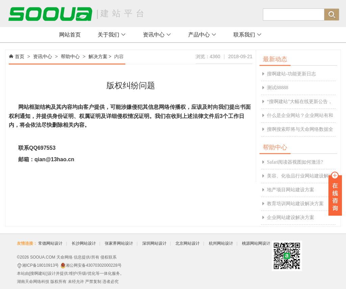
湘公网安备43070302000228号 (93, 265)
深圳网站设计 (154, 243)
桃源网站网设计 (256, 243)
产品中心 (202, 35)
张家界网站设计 (119, 243)
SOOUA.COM (42, 257)
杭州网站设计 (221, 243)
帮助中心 (70, 56)
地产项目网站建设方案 (290, 189)
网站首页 (70, 35)
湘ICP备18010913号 (40, 265)
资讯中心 (157, 35)
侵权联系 (108, 257)
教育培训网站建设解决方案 (295, 203)
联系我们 (247, 35)
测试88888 (277, 87)
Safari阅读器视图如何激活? (295, 162)
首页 (19, 56)
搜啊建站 (38, 273)
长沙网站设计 (84, 243)
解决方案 (98, 56)
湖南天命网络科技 (33, 281)
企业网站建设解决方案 (290, 217)
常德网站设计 (50, 243)
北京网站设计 (187, 243)
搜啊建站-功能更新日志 (291, 73)
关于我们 (112, 35)
